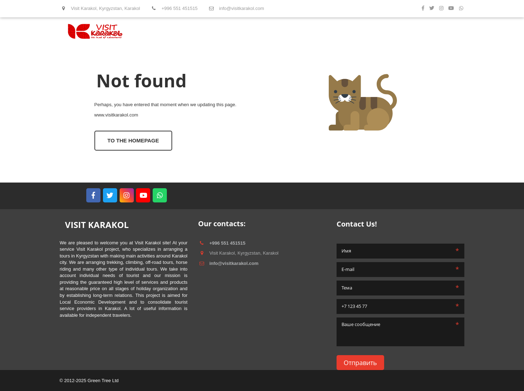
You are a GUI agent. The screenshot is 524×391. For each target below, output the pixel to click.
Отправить (360, 362)
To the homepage (133, 140)
